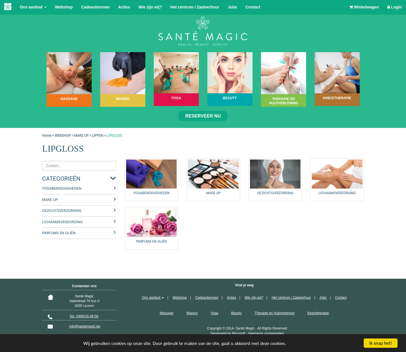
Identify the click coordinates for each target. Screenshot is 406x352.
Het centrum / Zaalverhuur (195, 7)
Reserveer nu (203, 116)
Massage (167, 313)
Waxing (192, 313)
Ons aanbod (33, 7)
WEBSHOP (63, 136)
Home (46, 136)
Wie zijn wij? (150, 7)
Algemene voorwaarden (266, 333)
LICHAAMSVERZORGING (62, 222)
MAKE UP (81, 136)
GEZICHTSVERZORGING (62, 211)
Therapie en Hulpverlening (275, 313)
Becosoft (238, 333)
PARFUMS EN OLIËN (59, 233)
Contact (252, 7)
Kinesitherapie (318, 313)
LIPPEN (97, 136)
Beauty (236, 313)
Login (394, 7)
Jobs (232, 7)
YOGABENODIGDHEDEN (62, 188)
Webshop (64, 7)
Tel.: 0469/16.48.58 (84, 316)
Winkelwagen (364, 7)
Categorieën (61, 178)
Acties (124, 7)
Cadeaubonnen (95, 7)
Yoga (214, 313)
